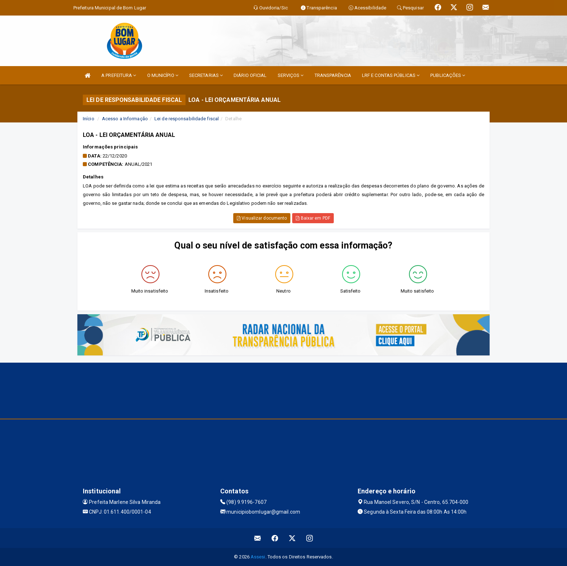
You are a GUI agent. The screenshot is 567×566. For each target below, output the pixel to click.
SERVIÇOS (291, 75)
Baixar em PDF (313, 218)
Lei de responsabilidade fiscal (186, 118)
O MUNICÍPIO (162, 75)
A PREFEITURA (118, 75)
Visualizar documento (262, 218)
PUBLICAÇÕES (447, 75)
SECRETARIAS (206, 75)
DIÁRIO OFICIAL (250, 75)
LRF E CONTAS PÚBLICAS (390, 75)
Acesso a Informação (125, 118)
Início (88, 118)
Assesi (258, 556)
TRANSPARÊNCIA (333, 75)
